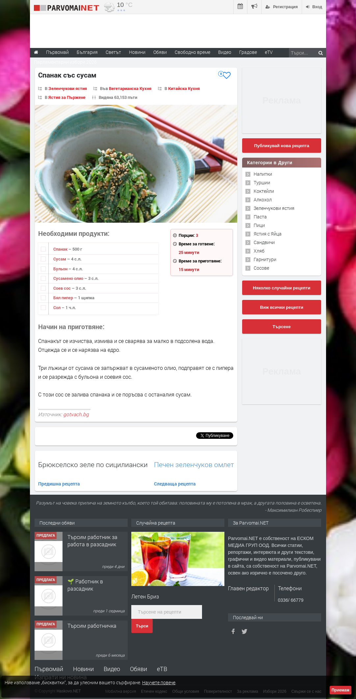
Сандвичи (264, 242)
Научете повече (158, 682)
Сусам (60, 259)
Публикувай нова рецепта (281, 145)
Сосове (261, 268)
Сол (57, 307)
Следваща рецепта (175, 484)
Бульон (60, 269)
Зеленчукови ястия (67, 88)
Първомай (49, 669)
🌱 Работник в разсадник (85, 585)
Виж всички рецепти (281, 307)
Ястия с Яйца (268, 234)
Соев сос (62, 288)
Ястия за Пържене (67, 97)
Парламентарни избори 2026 (65, 62)
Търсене (282, 326)
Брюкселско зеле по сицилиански (93, 464)
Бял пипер (63, 298)
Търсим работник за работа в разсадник (92, 540)
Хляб (259, 251)
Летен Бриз (145, 596)
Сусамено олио (68, 278)
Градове (248, 52)
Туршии (262, 182)
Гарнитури (265, 259)
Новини (137, 52)
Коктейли (264, 191)
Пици (259, 225)
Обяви (138, 669)
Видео (112, 669)
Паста (260, 217)
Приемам (340, 690)
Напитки (263, 174)
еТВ (162, 669)
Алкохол (263, 199)
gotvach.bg (76, 414)
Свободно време (192, 52)
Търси (142, 626)
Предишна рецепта (59, 484)
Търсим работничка (91, 625)
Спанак (60, 249)
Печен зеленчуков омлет (194, 465)
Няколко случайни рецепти (281, 287)
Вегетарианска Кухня (130, 88)
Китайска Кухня (184, 88)
